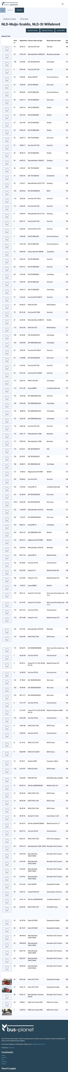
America (4, 1057)
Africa (3, 1055)
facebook (11, 1047)
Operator (10, 10)
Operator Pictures (47, 30)
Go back (24, 19)
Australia (4, 1061)
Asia (2, 1059)
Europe (3, 1064)
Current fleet (61, 30)
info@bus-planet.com (38, 1044)
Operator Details (33, 30)
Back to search (9, 19)
